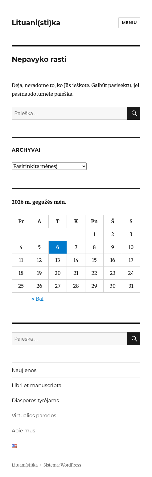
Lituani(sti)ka (36, 22)
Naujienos (24, 370)
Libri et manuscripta (37, 385)
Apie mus (23, 431)
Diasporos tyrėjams (35, 400)
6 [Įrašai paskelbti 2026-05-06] (57, 247)
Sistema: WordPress (62, 465)
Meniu (129, 22)
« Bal (37, 299)
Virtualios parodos (34, 416)
